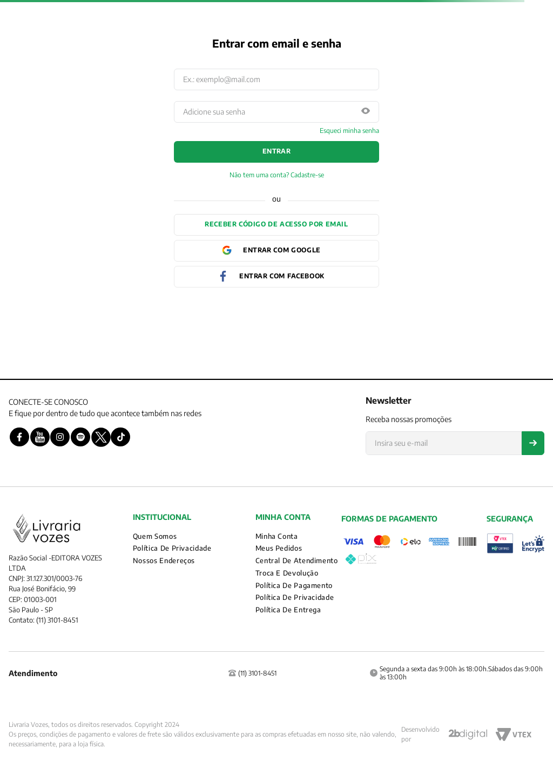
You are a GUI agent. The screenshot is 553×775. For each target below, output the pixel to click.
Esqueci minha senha (349, 131)
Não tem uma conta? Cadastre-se (277, 175)
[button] (365, 111)
